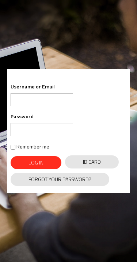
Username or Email (33, 86)
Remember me (30, 146)
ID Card (92, 162)
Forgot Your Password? (59, 179)
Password (22, 116)
